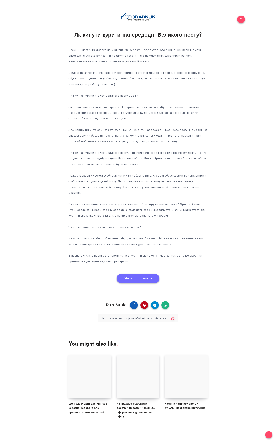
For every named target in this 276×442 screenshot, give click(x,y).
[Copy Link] (138, 318)
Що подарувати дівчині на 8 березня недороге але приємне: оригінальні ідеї (87, 408)
